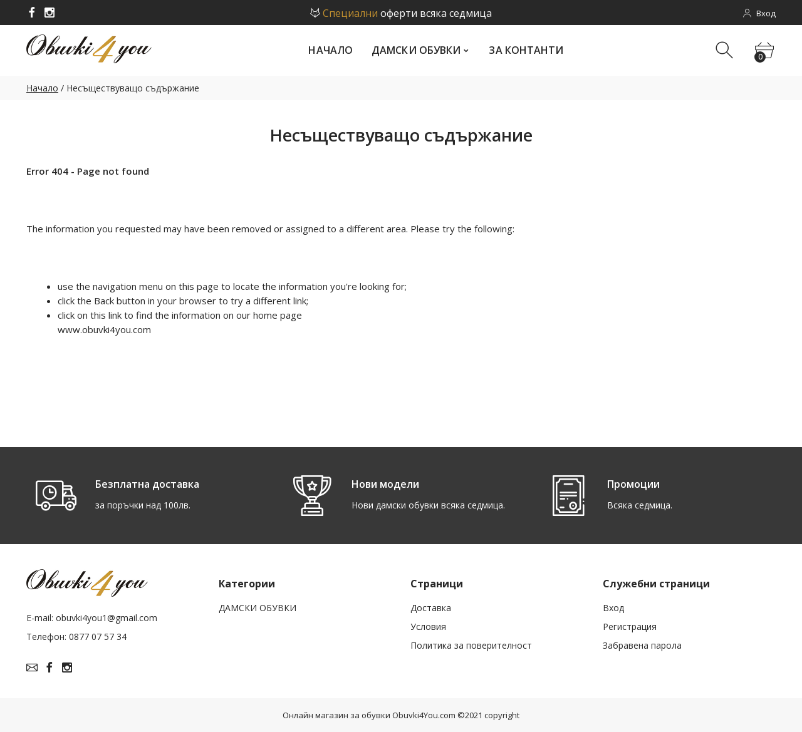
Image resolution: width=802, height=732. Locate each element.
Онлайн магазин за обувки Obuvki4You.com (369, 713)
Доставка (430, 605)
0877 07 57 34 (98, 635)
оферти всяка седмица (401, 13)
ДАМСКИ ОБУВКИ (257, 605)
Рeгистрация (630, 624)
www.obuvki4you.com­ (104, 329)
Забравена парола (642, 643)
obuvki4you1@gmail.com (106, 616)
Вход (613, 605)
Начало (42, 88)
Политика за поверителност (471, 643)
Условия (428, 624)
